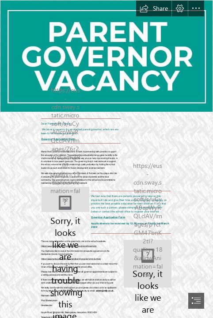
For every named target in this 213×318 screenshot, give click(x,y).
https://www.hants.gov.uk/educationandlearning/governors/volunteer (71, 259)
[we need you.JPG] (65, 199)
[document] (106, 159)
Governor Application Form (108, 217)
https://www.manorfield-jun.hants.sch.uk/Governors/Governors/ (69, 246)
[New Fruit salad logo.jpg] (147, 263)
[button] (153, 8)
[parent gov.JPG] (106, 56)
